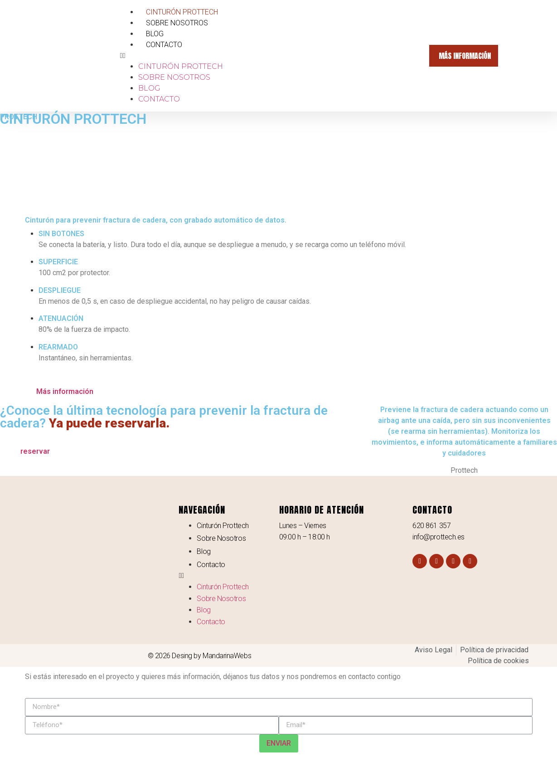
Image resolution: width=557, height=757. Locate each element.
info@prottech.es (438, 537)
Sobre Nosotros (177, 23)
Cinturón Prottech (182, 12)
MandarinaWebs (227, 655)
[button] (270, 55)
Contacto (164, 44)
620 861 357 (431, 525)
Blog (155, 33)
